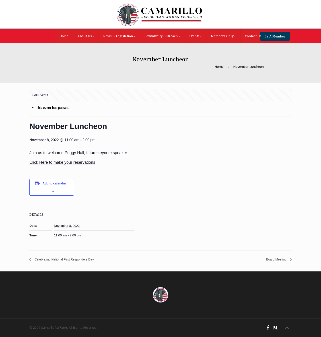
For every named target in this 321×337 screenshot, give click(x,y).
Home (219, 66)
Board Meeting (276, 259)
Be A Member (275, 36)
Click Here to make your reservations (62, 162)
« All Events (40, 95)
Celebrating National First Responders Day (64, 259)
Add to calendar (54, 183)
